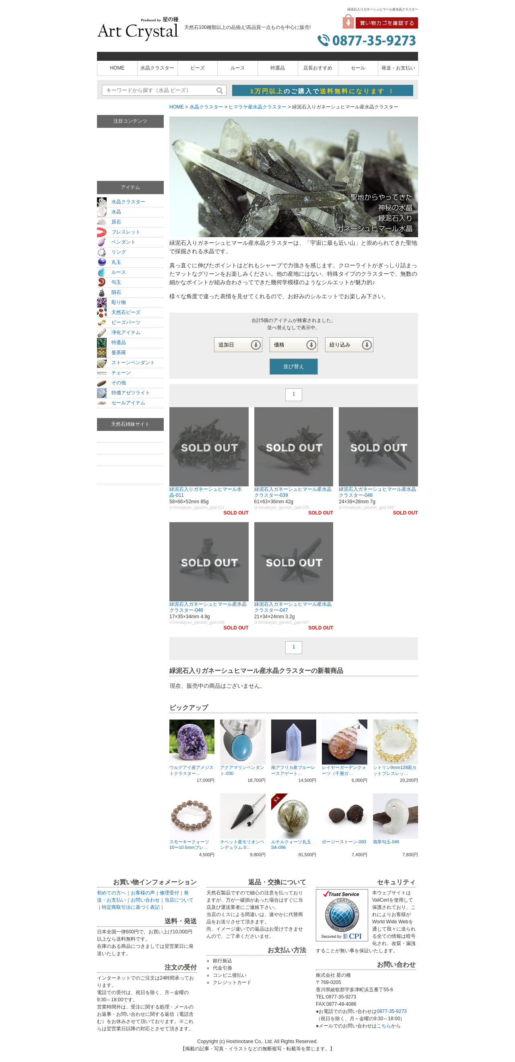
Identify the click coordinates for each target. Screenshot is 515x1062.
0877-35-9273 (392, 1011)
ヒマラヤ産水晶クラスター (257, 107)
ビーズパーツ (118, 322)
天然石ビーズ (118, 312)
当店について (179, 900)
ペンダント (116, 242)
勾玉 (109, 282)
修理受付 (169, 893)
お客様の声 (143, 893)
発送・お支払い (398, 68)
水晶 (109, 212)
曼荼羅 (111, 352)
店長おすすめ (317, 68)
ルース (238, 68)
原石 (109, 222)
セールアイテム (121, 403)
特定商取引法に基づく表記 (131, 907)
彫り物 (111, 302)
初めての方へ (111, 893)
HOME (117, 68)
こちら (384, 1026)
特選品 (277, 68)
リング (111, 252)
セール (358, 68)
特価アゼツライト (123, 393)
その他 (111, 382)
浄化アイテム (118, 332)
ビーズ (197, 68)
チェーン (114, 372)
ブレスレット (118, 232)
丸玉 (109, 262)
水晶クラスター (157, 68)
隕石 (109, 292)
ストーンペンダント (126, 362)
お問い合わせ (145, 900)
